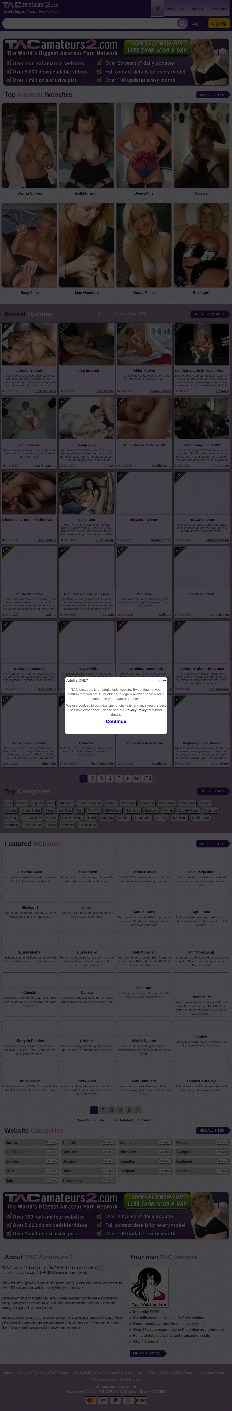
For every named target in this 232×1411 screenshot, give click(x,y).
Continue (116, 721)
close (163, 680)
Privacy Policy (135, 710)
